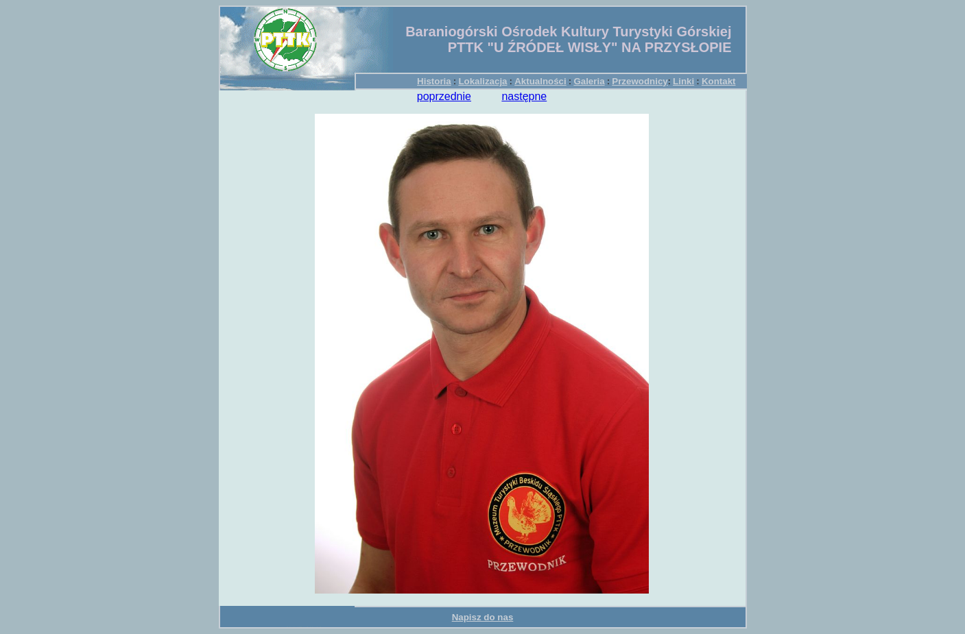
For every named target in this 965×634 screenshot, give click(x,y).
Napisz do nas (483, 617)
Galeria (588, 81)
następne (524, 96)
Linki (683, 81)
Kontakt (719, 81)
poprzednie (444, 96)
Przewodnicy (639, 81)
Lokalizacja (482, 81)
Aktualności (540, 81)
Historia (434, 81)
